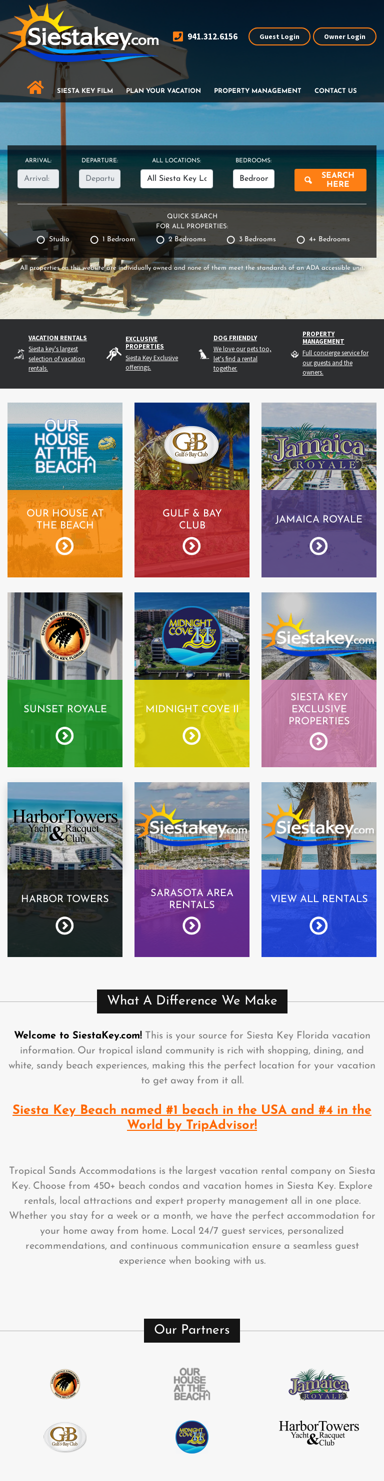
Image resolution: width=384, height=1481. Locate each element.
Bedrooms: (254, 161)
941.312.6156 (205, 36)
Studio (59, 239)
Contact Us (335, 91)
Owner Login (345, 36)
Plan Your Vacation (163, 91)
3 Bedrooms (257, 239)
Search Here (338, 180)
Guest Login (280, 36)
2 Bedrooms (187, 239)
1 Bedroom (119, 239)
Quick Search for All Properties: (192, 221)
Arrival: (38, 161)
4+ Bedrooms (329, 239)
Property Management (258, 91)
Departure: (100, 161)
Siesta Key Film (85, 91)
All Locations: (176, 161)
